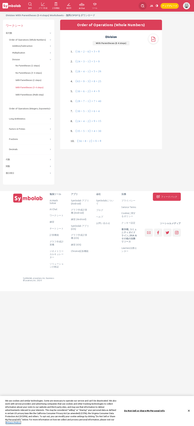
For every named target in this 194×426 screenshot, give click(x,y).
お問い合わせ (103, 223)
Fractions (13, 139)
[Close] (188, 410)
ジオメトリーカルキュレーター (57, 254)
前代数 (9, 33)
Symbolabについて (105, 202)
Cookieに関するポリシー (128, 215)
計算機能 (54, 235)
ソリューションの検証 (57, 265)
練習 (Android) (78, 219)
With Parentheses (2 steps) (28, 80)
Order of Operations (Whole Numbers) (27, 40)
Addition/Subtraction (22, 46)
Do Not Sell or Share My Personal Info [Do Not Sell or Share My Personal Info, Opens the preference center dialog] (144, 411)
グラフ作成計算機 (57, 243)
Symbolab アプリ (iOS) (80, 227)
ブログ (99, 210)
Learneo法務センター (129, 249)
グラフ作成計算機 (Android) (79, 211)
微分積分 (10, 173)
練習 (52, 222)
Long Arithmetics (17, 119)
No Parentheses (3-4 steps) (29, 73)
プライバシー (128, 200)
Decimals (13, 149)
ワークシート (57, 215)
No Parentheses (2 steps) (28, 65)
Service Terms (128, 207)
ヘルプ (99, 216)
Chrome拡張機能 (80, 251)
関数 (8, 166)
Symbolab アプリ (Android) (80, 202)
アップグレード (169, 5)
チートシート (57, 228)
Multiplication (18, 53)
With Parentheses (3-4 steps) (29, 87)
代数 (8, 159)
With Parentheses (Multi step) (30, 95)
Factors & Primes (17, 129)
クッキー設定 (128, 222)
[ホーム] (28, 202)
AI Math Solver (54, 201)
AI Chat (53, 209)
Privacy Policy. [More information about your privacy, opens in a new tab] (13, 423)
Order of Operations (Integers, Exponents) (29, 108)
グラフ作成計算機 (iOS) (79, 236)
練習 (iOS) (76, 244)
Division (16, 59)
